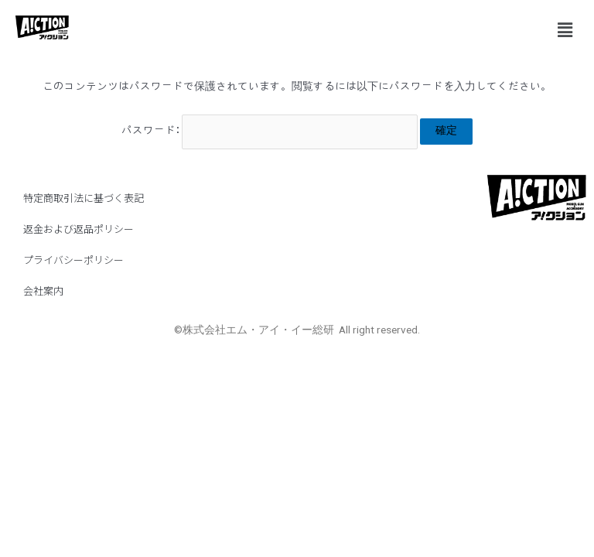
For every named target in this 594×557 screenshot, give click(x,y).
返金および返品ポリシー (78, 228)
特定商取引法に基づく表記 (83, 197)
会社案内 (43, 290)
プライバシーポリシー (73, 259)
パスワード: (269, 130)
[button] (565, 30)
